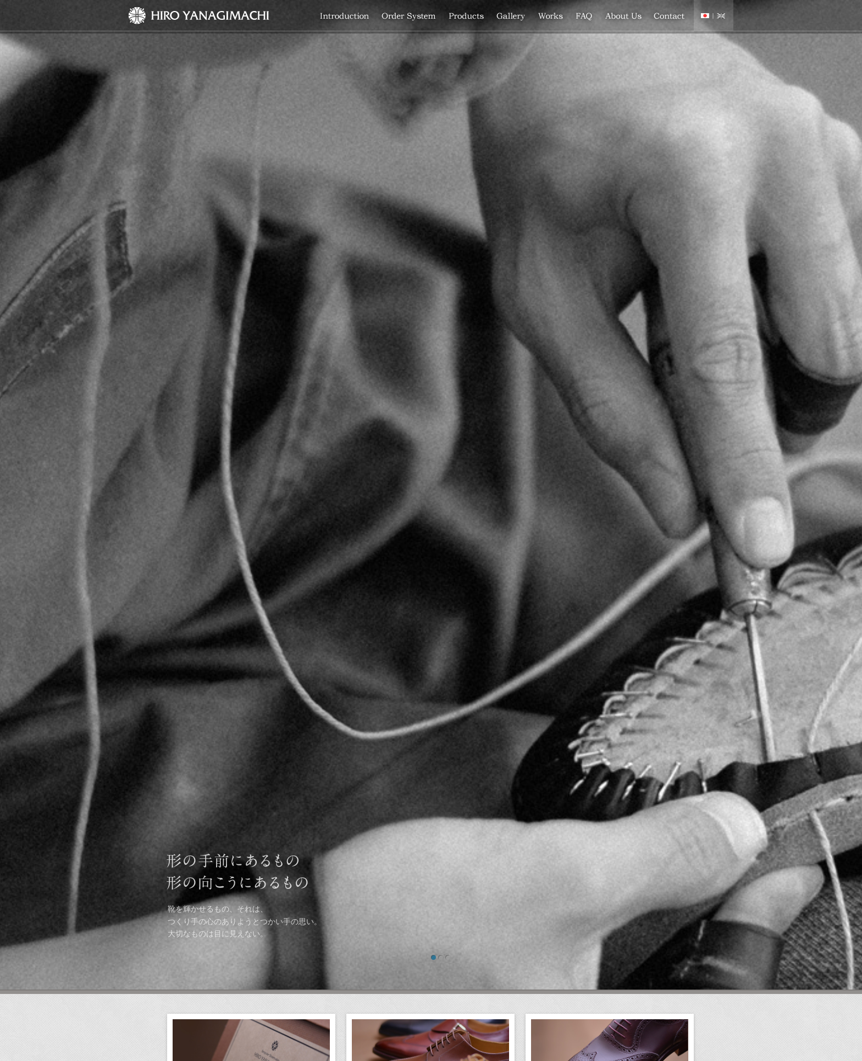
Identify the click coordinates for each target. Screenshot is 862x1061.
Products (467, 17)
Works (550, 17)
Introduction (344, 17)
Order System (409, 17)
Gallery (511, 17)
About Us (623, 17)
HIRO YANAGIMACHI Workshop (198, 17)
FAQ (584, 17)
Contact (669, 17)
